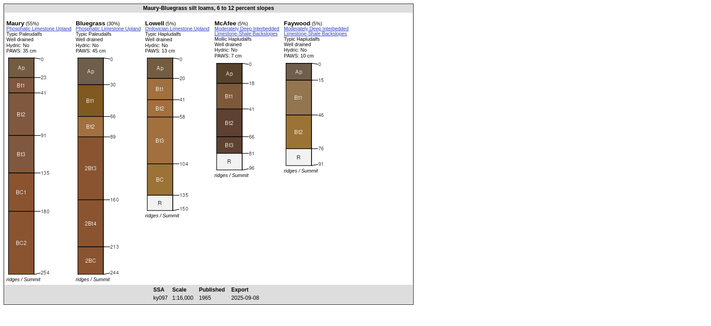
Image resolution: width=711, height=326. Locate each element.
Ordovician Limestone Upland (177, 28)
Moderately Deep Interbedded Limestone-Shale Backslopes (246, 31)
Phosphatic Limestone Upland (38, 28)
